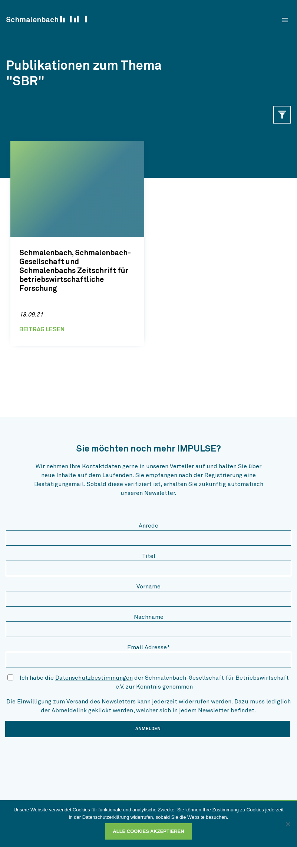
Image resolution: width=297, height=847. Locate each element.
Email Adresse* (148, 647)
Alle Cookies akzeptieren (148, 831)
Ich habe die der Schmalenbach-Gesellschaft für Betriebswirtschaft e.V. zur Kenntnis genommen (154, 682)
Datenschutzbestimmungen (94, 678)
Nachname (149, 617)
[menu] (285, 20)
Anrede (148, 526)
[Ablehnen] (287, 824)
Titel (148, 556)
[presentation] (62, 757)
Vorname (148, 587)
